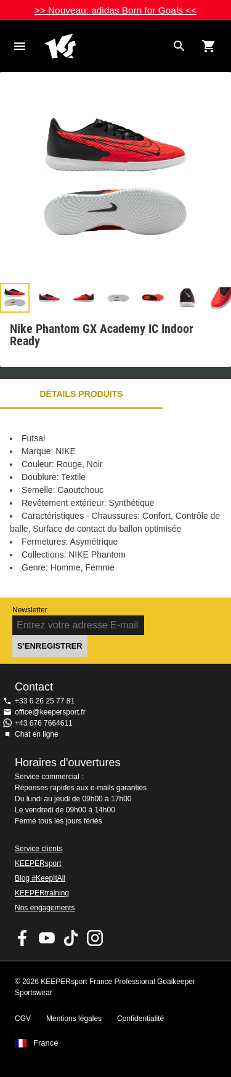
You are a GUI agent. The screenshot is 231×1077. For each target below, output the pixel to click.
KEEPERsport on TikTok (71, 938)
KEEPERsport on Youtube (47, 938)
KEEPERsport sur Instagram (95, 938)
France (45, 1043)
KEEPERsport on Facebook (23, 938)
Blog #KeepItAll (40, 878)
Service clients (38, 848)
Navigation (19, 46)
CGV (23, 1018)
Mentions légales (74, 1018)
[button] (15, 298)
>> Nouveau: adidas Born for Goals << (115, 10)
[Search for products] (179, 46)
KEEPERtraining (42, 893)
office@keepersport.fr (50, 712)
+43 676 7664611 (44, 723)
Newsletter (29, 610)
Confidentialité (140, 1018)
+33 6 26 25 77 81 (45, 701)
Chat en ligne (37, 734)
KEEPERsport (38, 863)
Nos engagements (45, 907)
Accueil (105, 46)
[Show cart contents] (209, 46)
